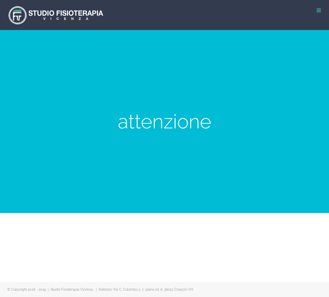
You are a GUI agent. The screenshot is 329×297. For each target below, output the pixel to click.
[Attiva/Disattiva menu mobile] (319, 10)
